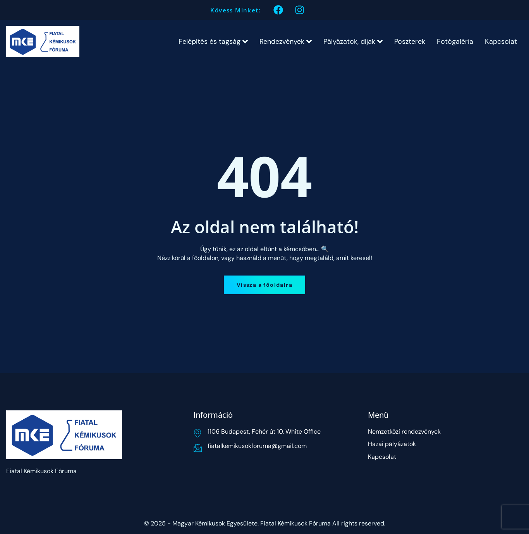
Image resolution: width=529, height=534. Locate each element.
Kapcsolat (501, 41)
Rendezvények (285, 41)
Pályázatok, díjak (353, 41)
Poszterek (409, 41)
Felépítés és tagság (213, 41)
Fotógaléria (455, 41)
